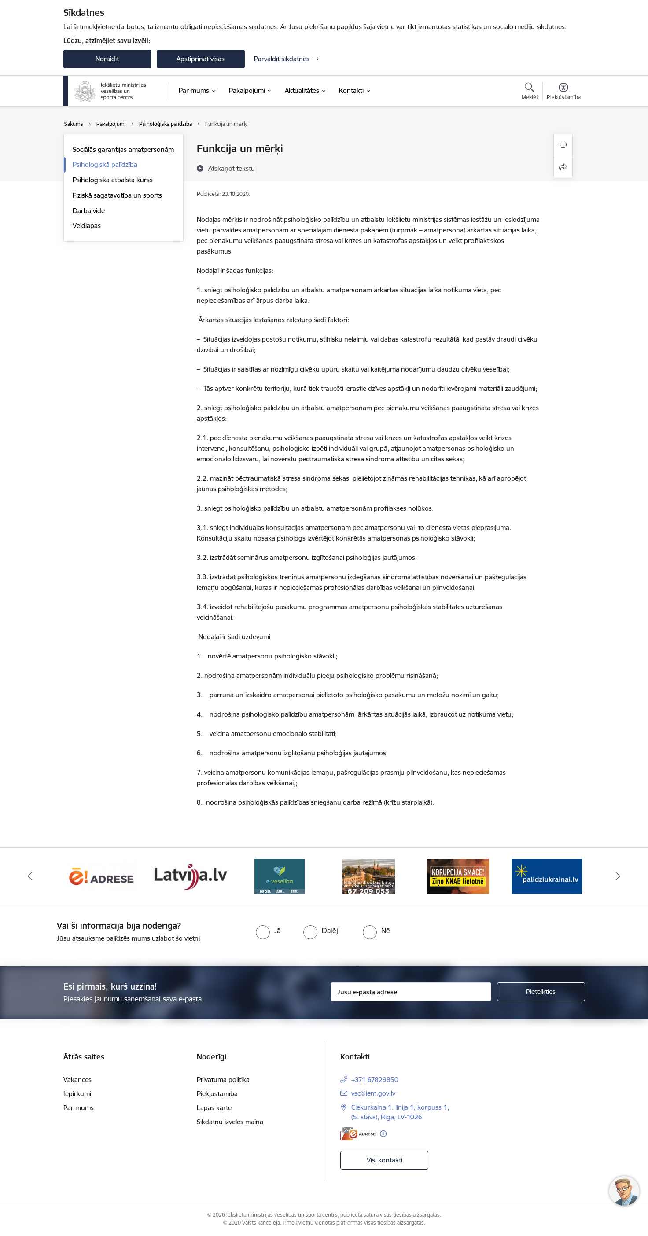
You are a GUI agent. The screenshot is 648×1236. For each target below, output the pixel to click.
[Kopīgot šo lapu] (563, 167)
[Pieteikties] (541, 991)
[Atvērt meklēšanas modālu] (529, 92)
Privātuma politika (223, 1079)
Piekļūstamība (217, 1093)
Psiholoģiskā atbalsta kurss (113, 180)
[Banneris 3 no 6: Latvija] (190, 876)
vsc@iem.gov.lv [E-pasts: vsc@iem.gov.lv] (373, 1093)
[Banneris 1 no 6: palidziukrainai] (547, 876)
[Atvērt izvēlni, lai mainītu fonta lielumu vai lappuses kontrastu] (563, 92)
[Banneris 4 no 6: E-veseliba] (279, 876)
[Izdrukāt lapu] (563, 145)
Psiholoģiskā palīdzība (105, 164)
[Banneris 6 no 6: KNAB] (458, 876)
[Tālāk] (618, 876)
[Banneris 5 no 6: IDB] (368, 876)
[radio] (268, 930)
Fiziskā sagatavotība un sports (117, 195)
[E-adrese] (358, 1133)
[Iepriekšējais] (30, 876)
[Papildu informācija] (383, 1133)
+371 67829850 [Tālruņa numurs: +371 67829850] (374, 1079)
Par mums (78, 1108)
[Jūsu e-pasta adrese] (411, 991)
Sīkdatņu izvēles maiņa (230, 1122)
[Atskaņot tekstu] (231, 168)
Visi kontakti (384, 1160)
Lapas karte (214, 1108)
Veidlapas (87, 225)
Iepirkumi (77, 1093)
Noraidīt (107, 59)
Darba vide (89, 210)
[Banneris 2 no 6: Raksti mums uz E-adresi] (101, 876)
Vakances (77, 1079)
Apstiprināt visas (201, 59)
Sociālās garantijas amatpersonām (123, 149)
